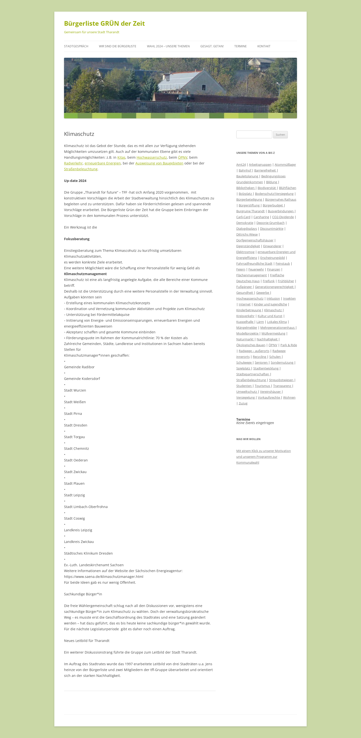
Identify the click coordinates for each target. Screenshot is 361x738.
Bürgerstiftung (249, 205)
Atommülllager (285, 164)
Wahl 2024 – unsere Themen (168, 46)
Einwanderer (272, 246)
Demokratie (244, 223)
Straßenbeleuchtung (81, 169)
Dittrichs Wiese (247, 234)
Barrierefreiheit (265, 170)
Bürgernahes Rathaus (280, 199)
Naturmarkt (245, 339)
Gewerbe (263, 292)
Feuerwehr (256, 269)
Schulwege (244, 362)
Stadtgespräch (76, 46)
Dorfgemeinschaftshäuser (254, 240)
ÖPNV (182, 157)
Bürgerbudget (273, 205)
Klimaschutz (273, 310)
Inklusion (273, 298)
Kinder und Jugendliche (270, 304)
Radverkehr (73, 163)
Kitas (121, 157)
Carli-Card (243, 217)
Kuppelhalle (245, 322)
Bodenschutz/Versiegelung (274, 193)
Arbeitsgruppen (260, 164)
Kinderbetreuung (249, 310)
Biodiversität (267, 188)
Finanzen (273, 269)
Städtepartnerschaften (253, 374)
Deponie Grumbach (270, 223)
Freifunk (269, 281)
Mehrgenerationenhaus (277, 327)
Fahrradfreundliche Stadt (254, 263)
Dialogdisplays (246, 228)
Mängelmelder (246, 327)
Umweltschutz (247, 391)
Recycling (260, 356)
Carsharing (261, 217)
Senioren (261, 362)
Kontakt (264, 46)
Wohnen (289, 397)
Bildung (272, 182)
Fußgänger (244, 287)
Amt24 (241, 164)
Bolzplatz (246, 193)
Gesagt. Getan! (212, 46)
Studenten (244, 386)
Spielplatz (243, 368)
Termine (240, 46)
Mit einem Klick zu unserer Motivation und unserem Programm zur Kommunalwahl (263, 457)
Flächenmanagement (251, 275)
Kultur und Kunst (270, 316)
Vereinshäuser (270, 391)
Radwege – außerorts (254, 351)
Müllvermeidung (273, 333)
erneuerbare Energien (103, 163)
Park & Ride (288, 345)
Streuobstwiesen (281, 380)
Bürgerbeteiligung (249, 199)
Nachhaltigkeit (267, 339)
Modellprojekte (247, 333)
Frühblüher (286, 281)
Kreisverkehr (245, 316)
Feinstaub (283, 263)
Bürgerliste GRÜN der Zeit (104, 23)
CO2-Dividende (283, 217)
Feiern (240, 269)
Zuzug (243, 403)
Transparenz (282, 386)
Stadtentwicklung (266, 368)
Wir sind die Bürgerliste (117, 46)
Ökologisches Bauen (250, 345)
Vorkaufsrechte (269, 397)
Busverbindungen (281, 211)
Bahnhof (245, 170)
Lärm (260, 322)
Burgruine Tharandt (250, 211)
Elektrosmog (245, 252)
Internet (245, 304)
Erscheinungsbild (272, 257)
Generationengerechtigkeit (274, 287)
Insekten (289, 298)
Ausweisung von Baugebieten (159, 163)
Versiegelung (245, 397)
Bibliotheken (245, 188)
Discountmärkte (271, 228)
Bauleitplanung (247, 176)
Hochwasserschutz (152, 157)
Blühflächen (287, 188)
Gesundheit (245, 292)
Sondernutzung (282, 362)
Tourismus (263, 386)
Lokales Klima (277, 322)
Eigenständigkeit (248, 246)
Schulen (275, 356)
